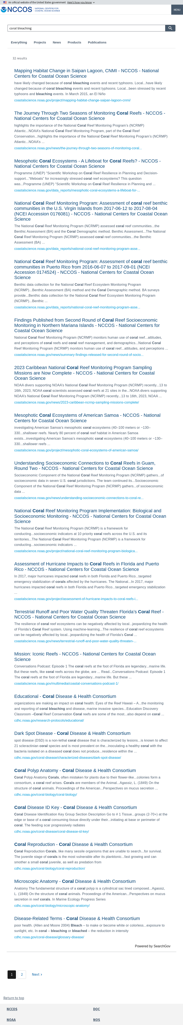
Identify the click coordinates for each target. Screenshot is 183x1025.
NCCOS (12, 1009)
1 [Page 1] (12, 974)
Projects (40, 42)
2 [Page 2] (22, 974)
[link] (91, 84)
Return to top (13, 998)
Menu (177, 10)
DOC (96, 1009)
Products (74, 42)
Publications (97, 42)
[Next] (37, 974)
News (57, 42)
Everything (19, 42)
